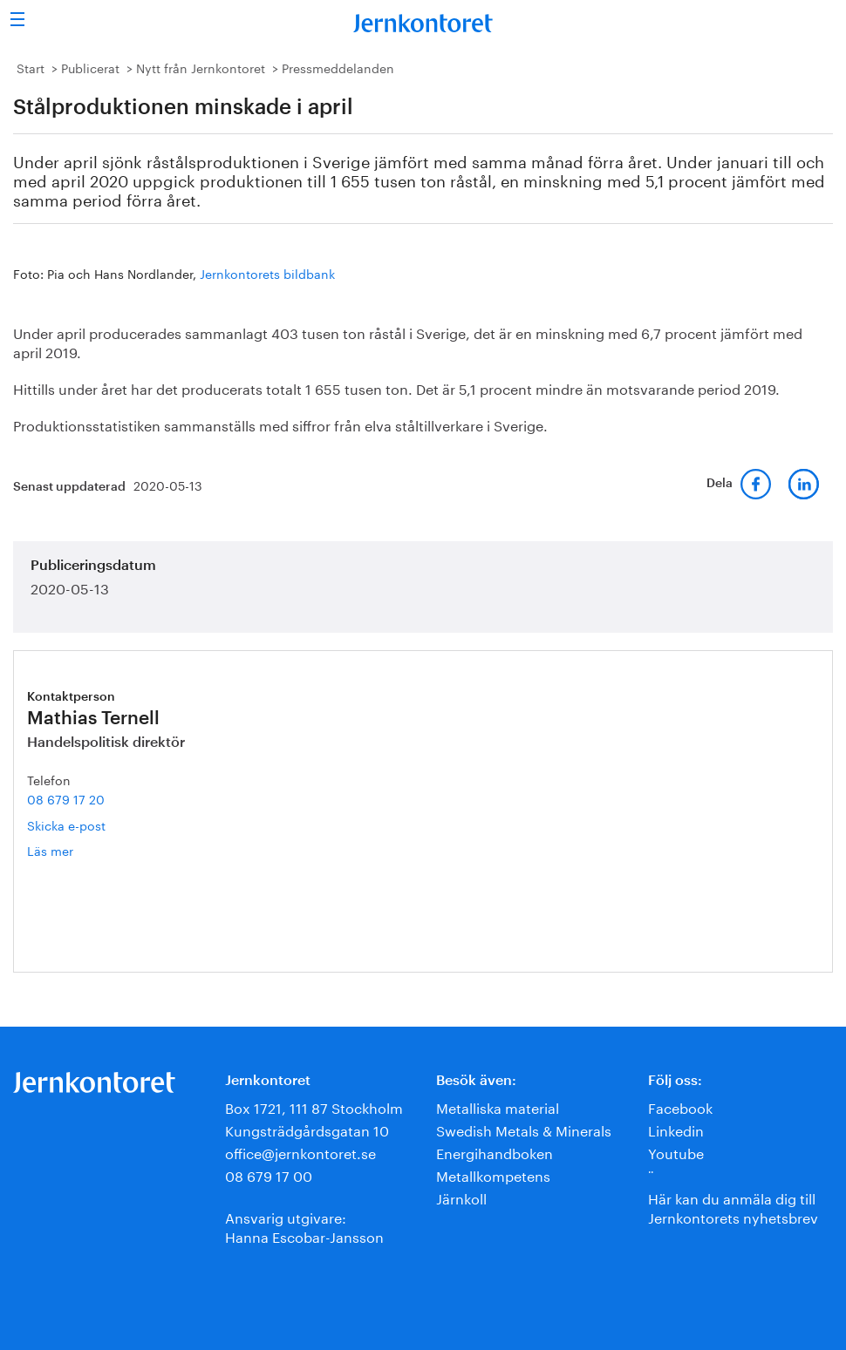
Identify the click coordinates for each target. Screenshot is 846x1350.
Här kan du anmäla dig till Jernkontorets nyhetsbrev (733, 1206)
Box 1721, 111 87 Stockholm (314, 1106)
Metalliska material (497, 1106)
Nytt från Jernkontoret (200, 67)
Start (30, 67)
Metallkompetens (493, 1174)
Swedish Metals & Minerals (523, 1129)
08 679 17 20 (66, 798)
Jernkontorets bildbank (267, 272)
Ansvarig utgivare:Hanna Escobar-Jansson (304, 1225)
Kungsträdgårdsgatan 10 (307, 1129)
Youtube (676, 1152)
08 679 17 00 (268, 1174)
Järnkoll (461, 1197)
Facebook (680, 1106)
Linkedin (676, 1129)
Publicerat (90, 67)
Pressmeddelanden (338, 67)
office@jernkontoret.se (300, 1152)
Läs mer (73, 850)
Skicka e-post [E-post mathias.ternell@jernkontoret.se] (66, 824)
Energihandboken (494, 1152)
